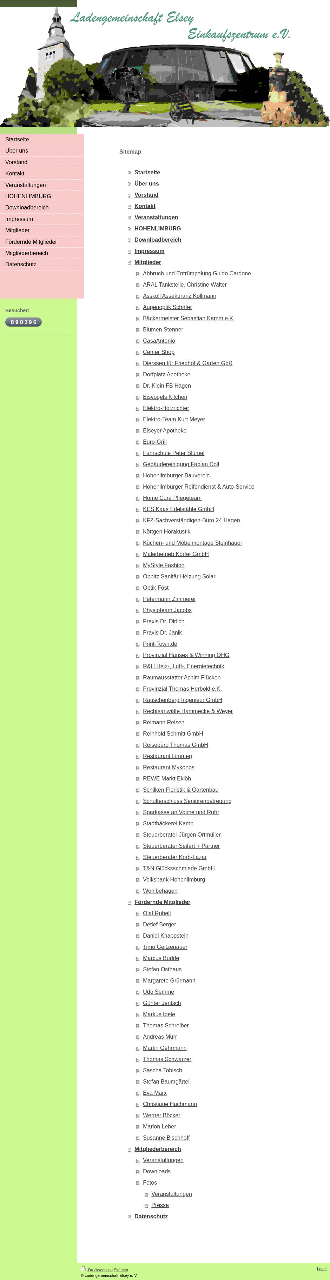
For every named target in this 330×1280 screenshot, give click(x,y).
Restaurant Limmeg (167, 756)
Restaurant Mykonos (168, 767)
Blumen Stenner (163, 330)
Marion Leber (159, 1127)
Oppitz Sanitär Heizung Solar (179, 576)
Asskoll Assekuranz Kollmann (179, 296)
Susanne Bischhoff (166, 1138)
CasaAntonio (159, 341)
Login (321, 1269)
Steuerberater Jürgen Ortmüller (181, 835)
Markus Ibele (159, 1014)
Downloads (157, 1171)
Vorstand (146, 195)
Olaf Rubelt (157, 913)
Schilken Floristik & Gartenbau (180, 790)
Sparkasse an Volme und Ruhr (181, 812)
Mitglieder (147, 262)
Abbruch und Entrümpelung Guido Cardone (197, 273)
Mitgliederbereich (157, 1149)
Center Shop (158, 352)
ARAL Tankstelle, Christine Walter (185, 285)
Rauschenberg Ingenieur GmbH (182, 700)
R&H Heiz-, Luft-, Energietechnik (183, 666)
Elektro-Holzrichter (166, 408)
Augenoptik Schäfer (167, 307)
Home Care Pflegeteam (172, 498)
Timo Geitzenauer (165, 947)
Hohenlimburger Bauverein (176, 475)
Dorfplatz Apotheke (166, 374)
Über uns (146, 184)
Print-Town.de (160, 644)
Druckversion (96, 1270)
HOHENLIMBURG (157, 229)
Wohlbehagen (160, 891)
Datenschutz (151, 1216)
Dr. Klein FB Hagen (167, 386)
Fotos (150, 1183)
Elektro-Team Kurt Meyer (174, 419)
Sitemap (121, 1270)
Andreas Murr (160, 1037)
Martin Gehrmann (165, 1048)
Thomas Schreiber (166, 1025)
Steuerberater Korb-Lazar (174, 857)
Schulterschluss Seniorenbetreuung (187, 801)
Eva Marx (155, 1093)
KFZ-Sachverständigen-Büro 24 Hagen (191, 520)
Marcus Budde (161, 958)
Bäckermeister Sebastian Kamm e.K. (189, 318)
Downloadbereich (157, 240)
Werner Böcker (161, 1115)
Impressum (149, 251)
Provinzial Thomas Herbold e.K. (182, 689)
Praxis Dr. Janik (162, 633)
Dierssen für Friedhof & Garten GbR (187, 363)
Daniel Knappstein (166, 936)
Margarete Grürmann (169, 981)
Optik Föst (156, 588)
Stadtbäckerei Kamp (168, 823)
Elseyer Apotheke (165, 431)
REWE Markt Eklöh (167, 779)
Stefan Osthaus (162, 969)
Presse (160, 1205)
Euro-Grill (155, 442)
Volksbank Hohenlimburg (174, 880)
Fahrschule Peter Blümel (173, 453)
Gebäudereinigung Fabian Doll (181, 464)
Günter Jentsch (162, 1003)
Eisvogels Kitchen (165, 397)
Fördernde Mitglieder (162, 902)
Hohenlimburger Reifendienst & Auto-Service (199, 487)
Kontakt (145, 206)
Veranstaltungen (156, 217)
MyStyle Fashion (163, 565)
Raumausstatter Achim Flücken (181, 678)
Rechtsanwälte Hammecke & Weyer (188, 711)
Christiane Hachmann (170, 1104)
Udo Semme (158, 992)
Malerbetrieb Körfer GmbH (176, 554)
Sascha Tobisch (162, 1070)
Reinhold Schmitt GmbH (173, 734)
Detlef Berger (159, 924)
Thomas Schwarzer (167, 1059)
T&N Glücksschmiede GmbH (179, 868)
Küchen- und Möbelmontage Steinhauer (192, 543)
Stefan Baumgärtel (166, 1082)
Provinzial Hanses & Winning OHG (186, 655)
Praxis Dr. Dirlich (163, 621)
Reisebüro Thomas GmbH (175, 745)
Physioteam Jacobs (167, 610)
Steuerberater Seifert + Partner (181, 846)
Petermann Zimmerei (169, 599)
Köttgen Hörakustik (166, 532)
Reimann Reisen (163, 722)
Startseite (147, 172)
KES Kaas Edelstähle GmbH (178, 509)
